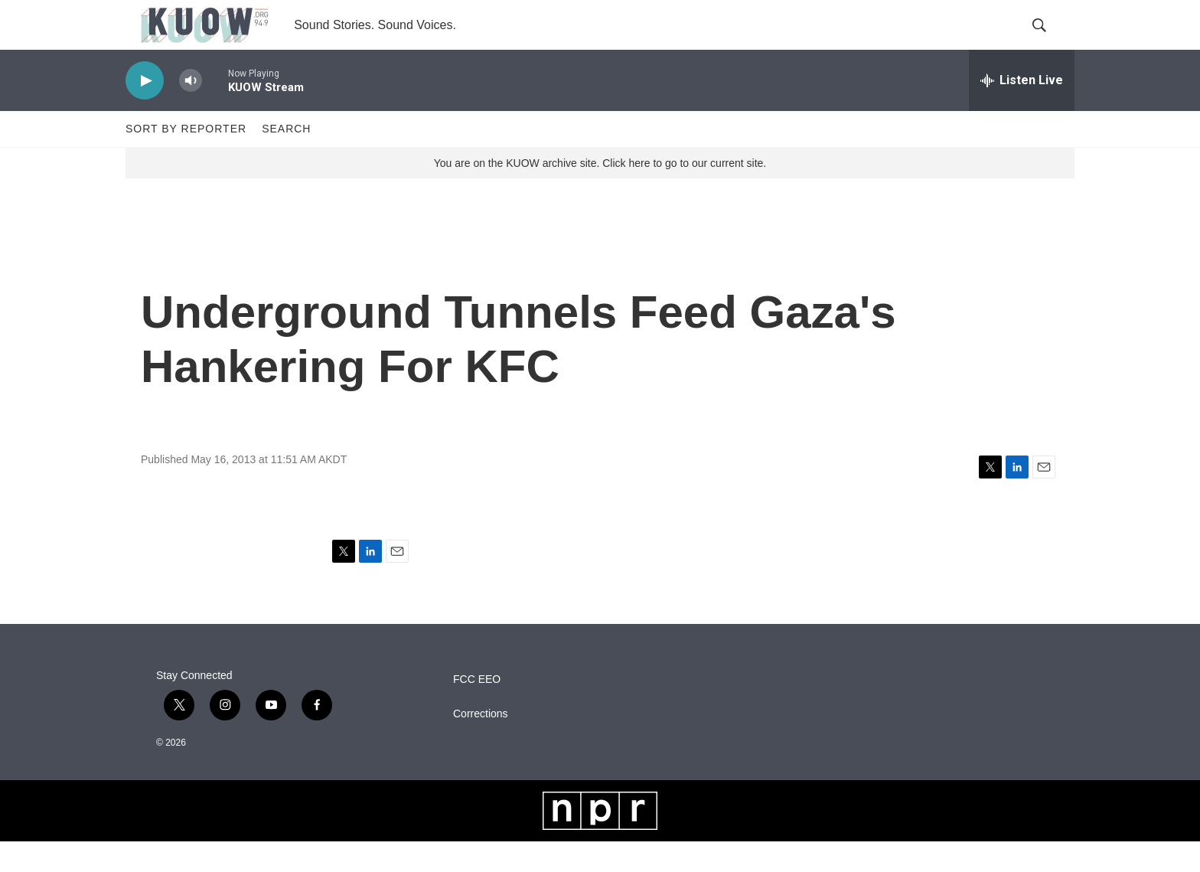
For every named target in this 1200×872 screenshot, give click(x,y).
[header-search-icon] (1050, 40)
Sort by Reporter (186, 159)
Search (286, 159)
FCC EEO (477, 710)
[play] (144, 111)
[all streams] (1021, 111)
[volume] (191, 111)
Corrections (480, 744)
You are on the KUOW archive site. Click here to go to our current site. (600, 194)
